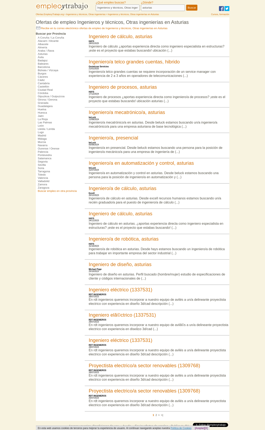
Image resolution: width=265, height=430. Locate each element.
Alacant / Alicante (48, 40)
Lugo (41, 132)
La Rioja (43, 119)
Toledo (42, 174)
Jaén (41, 115)
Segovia (43, 161)
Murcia (42, 142)
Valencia (43, 177)
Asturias (43, 53)
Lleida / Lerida (46, 128)
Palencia (43, 151)
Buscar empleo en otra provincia (57, 190)
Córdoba (43, 93)
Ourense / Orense (48, 148)
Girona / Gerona (47, 99)
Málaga (42, 138)
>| (162, 415)
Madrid (42, 135)
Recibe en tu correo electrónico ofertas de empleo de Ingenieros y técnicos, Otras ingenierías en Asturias (102, 28)
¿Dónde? (147, 2)
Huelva (42, 109)
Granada (43, 102)
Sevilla (42, 164)
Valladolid (43, 181)
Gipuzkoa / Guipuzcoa (51, 96)
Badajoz (43, 60)
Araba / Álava (46, 50)
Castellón (43, 86)
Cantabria (44, 83)
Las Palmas (45, 122)
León (41, 125)
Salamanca (45, 158)
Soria (41, 168)
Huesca (42, 112)
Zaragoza (43, 187)
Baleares (43, 63)
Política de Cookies (180, 428)
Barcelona (44, 67)
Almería (42, 47)
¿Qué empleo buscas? (111, 2)
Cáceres (43, 76)
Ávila (41, 57)
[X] (206, 428)
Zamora (42, 184)
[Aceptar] (200, 428)
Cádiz (41, 80)
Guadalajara (45, 106)
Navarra (42, 145)
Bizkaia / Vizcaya (48, 70)
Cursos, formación (220, 14)
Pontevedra (45, 155)
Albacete (43, 44)
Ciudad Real (45, 89)
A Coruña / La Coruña (51, 37)
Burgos (42, 73)
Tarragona (44, 171)
